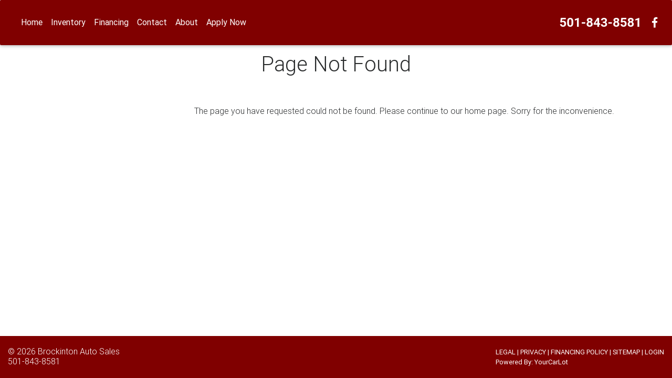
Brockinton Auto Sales (79, 351)
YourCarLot (551, 362)
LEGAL (506, 352)
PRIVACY (533, 352)
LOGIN (654, 352)
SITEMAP (626, 352)
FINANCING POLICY (579, 352)
